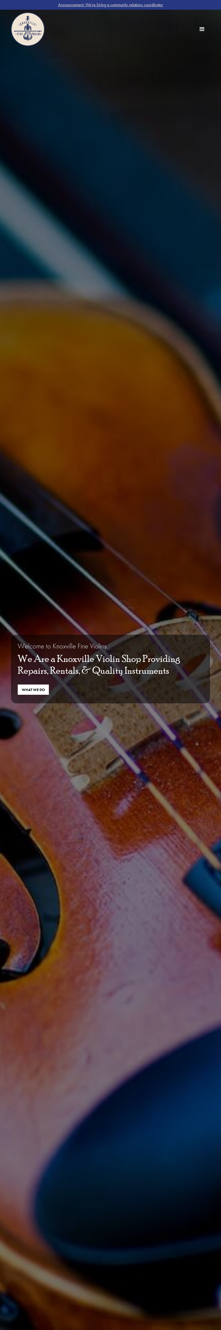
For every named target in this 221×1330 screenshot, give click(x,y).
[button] (202, 29)
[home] (28, 29)
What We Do (33, 689)
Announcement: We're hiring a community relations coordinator (110, 5)
